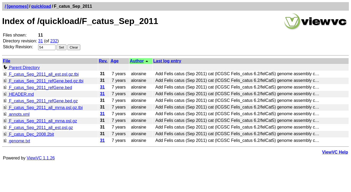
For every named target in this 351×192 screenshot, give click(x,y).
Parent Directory (21, 67)
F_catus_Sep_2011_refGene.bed (37, 87)
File (6, 61)
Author (137, 61)
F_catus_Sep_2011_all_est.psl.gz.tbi (41, 74)
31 (40, 41)
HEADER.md (18, 94)
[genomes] (17, 6)
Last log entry (167, 61)
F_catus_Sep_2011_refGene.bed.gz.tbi (43, 81)
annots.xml (16, 114)
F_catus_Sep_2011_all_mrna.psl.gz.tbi (43, 107)
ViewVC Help (335, 152)
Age (114, 61)
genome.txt (16, 141)
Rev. (103, 61)
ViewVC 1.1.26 (41, 158)
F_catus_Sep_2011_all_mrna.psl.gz (40, 121)
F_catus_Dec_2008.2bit (28, 134)
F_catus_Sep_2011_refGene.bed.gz (40, 101)
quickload (41, 6)
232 (53, 41)
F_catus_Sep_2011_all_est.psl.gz (38, 127)
